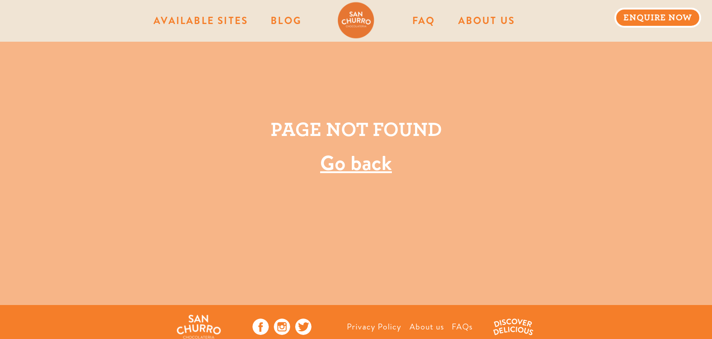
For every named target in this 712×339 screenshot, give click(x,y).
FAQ (423, 20)
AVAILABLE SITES (200, 20)
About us (427, 326)
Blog (286, 20)
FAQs (462, 326)
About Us (486, 20)
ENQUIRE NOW (657, 17)
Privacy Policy (374, 326)
